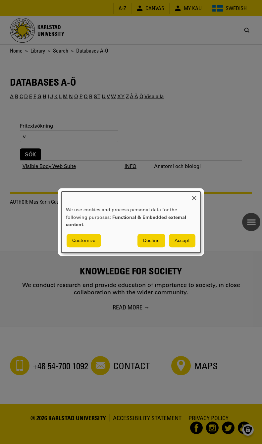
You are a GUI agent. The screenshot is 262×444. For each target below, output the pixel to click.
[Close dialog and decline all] (194, 195)
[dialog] (131, 222)
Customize (83, 240)
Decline (151, 240)
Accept (182, 240)
